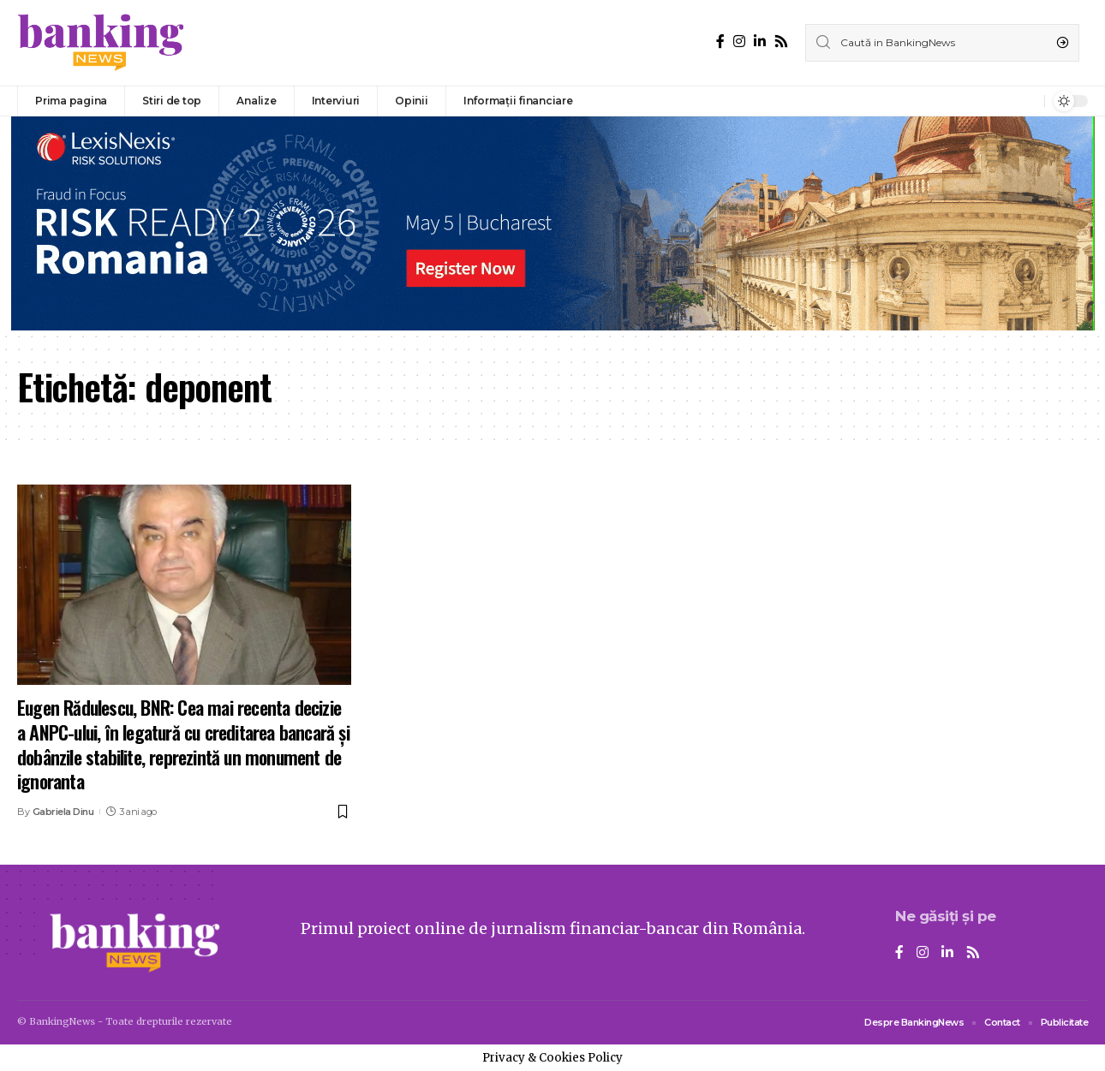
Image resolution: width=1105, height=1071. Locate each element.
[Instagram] (739, 41)
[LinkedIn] (760, 41)
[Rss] (781, 41)
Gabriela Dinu (63, 812)
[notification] (1027, 101)
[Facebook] (720, 41)
